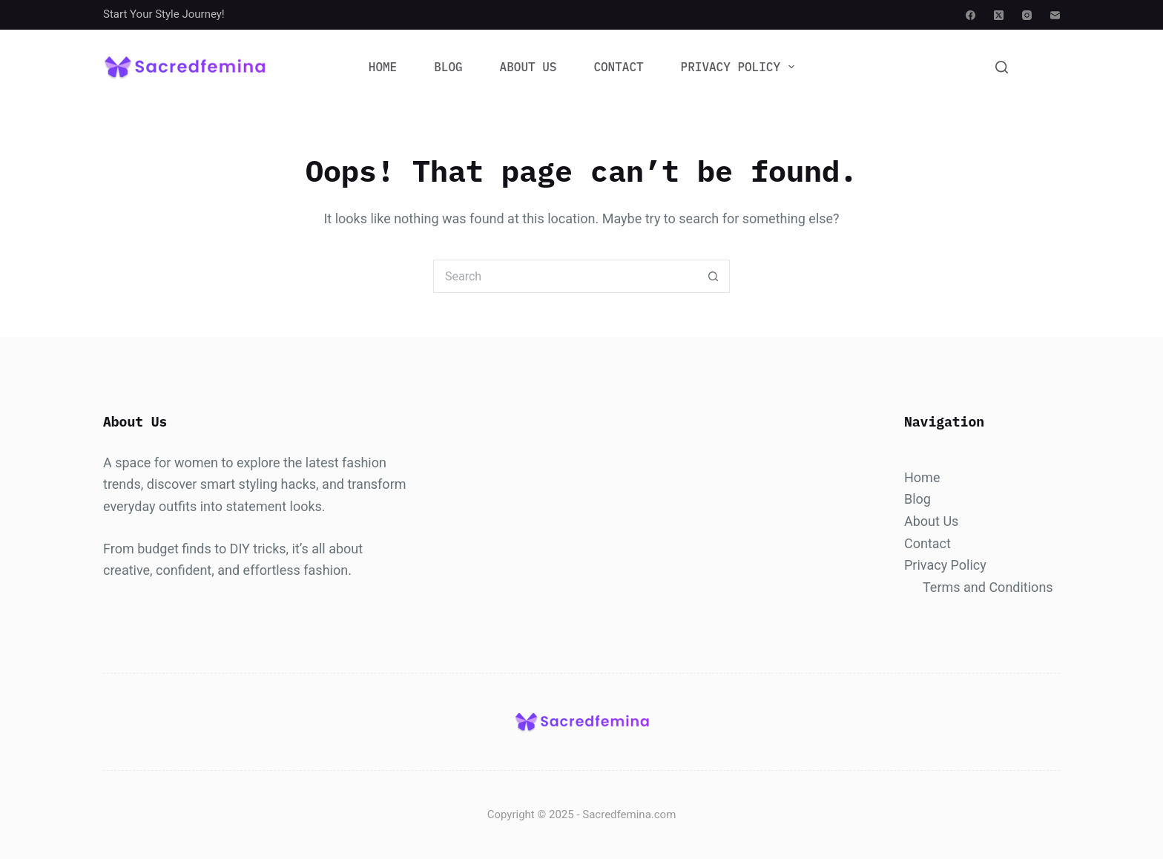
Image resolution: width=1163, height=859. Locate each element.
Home (383, 66)
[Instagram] (1027, 15)
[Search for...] (564, 276)
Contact (618, 66)
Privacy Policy (741, 67)
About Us (528, 66)
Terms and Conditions (988, 587)
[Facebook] (970, 15)
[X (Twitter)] (999, 15)
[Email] (1055, 15)
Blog (448, 66)
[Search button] (713, 276)
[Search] (1001, 67)
